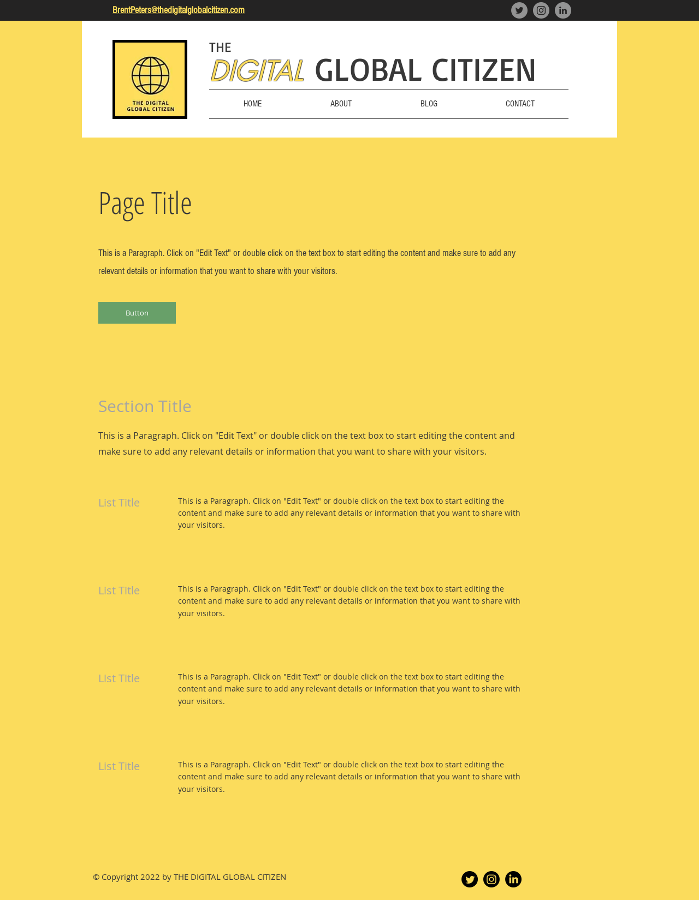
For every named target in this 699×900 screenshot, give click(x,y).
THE (220, 46)
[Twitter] (519, 10)
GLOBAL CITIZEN (426, 68)
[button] (137, 313)
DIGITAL (256, 71)
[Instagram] (541, 10)
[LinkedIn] (563, 10)
